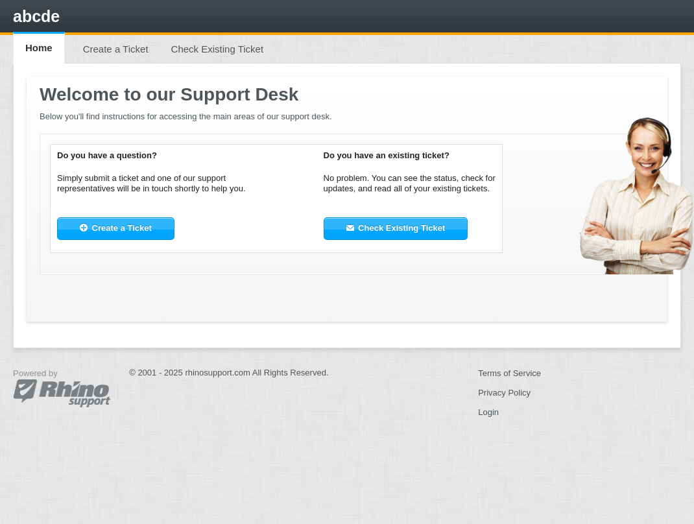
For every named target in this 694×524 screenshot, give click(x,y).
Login (488, 412)
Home (39, 47)
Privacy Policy (504, 393)
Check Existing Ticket (217, 48)
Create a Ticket (116, 48)
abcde (36, 16)
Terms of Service (509, 373)
